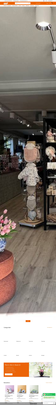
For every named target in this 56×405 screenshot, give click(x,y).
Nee (35, 403)
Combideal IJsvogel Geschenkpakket (20, 396)
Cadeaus (23, 5)
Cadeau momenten (15, 5)
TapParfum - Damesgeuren (7, 5)
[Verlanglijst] (49, 3)
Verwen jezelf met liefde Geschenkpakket (9, 396)
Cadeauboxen (32, 5)
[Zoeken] (22, 3)
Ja (31, 403)
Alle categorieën (49, 327)
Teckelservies (37, 5)
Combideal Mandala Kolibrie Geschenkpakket (33, 396)
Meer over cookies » (40, 403)
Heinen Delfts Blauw (7, 394)
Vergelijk (6, 397)
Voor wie (20, 5)
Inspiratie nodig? (38, 3)
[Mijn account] (47, 3)
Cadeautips (27, 5)
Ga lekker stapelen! (8, 374)
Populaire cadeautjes (49, 382)
